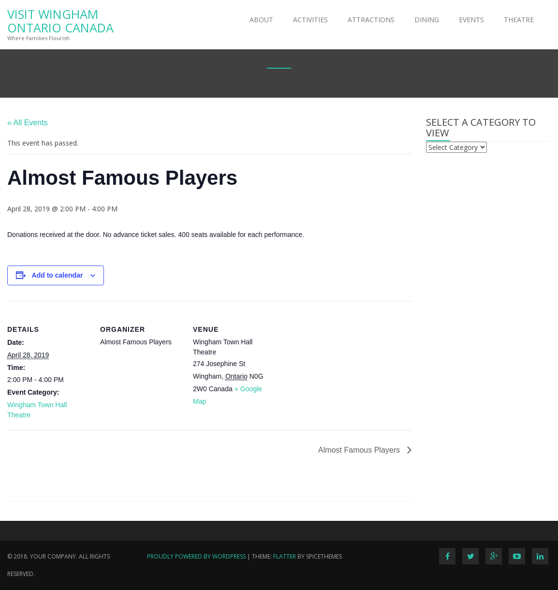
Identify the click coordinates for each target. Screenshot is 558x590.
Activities (310, 19)
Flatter (284, 556)
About (261, 19)
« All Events (27, 122)
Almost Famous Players (360, 450)
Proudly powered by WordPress (196, 556)
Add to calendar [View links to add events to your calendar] (57, 275)
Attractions (371, 19)
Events (471, 19)
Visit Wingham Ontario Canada (60, 21)
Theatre (519, 19)
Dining (426, 19)
